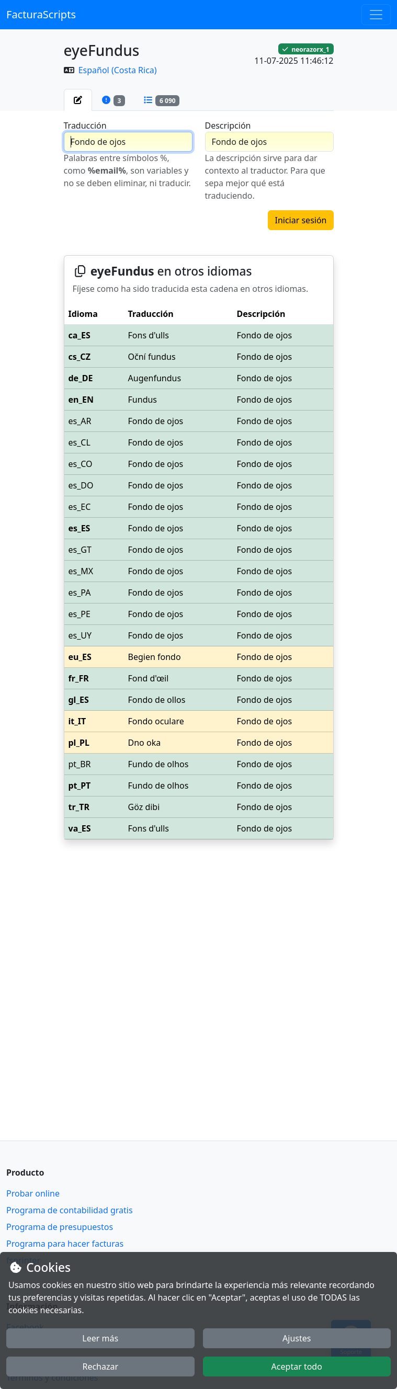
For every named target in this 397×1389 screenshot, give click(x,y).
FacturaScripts (41, 14)
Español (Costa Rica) (117, 70)
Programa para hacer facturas (64, 1243)
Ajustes (296, 1338)
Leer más (100, 1338)
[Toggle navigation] (376, 14)
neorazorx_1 (306, 48)
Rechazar (100, 1366)
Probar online (33, 1193)
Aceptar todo (296, 1366)
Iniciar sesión (300, 220)
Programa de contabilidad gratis (69, 1210)
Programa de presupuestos (59, 1227)
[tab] (78, 100)
